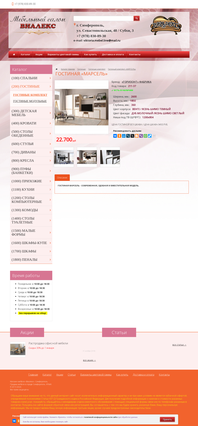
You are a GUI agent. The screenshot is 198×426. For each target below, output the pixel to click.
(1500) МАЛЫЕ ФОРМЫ (32, 233)
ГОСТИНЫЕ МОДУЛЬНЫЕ (30, 101)
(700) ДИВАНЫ (32, 152)
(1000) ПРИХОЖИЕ (32, 181)
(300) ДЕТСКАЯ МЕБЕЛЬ (32, 113)
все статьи (178, 344)
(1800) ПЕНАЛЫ (32, 259)
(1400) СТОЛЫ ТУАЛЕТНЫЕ (32, 220)
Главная (33, 374)
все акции (88, 360)
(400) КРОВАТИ (32, 123)
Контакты (134, 54)
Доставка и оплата (113, 54)
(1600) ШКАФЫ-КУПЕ (32, 243)
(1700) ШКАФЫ (32, 251)
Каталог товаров (68, 69)
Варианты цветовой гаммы (63, 54)
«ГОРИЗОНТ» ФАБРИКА (136, 82)
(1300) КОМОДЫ (32, 210)
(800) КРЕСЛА (32, 160)
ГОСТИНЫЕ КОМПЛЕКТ (30, 95)
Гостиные (81, 69)
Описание (62, 177)
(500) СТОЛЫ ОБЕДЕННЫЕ (32, 134)
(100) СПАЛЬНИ (32, 78)
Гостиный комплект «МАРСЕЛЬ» (122, 69)
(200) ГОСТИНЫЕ (32, 86)
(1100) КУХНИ (32, 189)
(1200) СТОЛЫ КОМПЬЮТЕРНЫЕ (32, 200)
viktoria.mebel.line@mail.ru (102, 40)
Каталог (25, 54)
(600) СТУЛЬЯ (32, 144)
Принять (167, 419)
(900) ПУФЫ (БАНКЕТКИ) (32, 171)
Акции (38, 54)
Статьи (72, 374)
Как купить (90, 54)
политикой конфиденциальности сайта (100, 417)
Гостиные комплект (96, 69)
